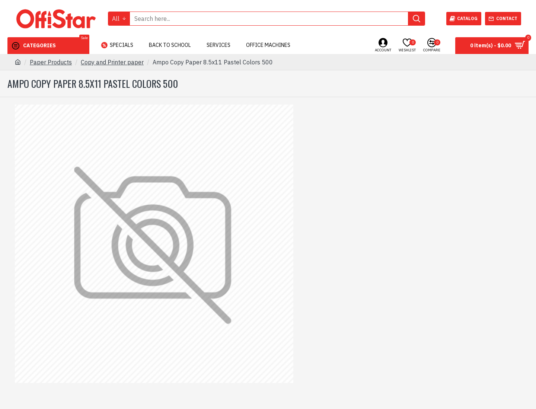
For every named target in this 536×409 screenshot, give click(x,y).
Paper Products (51, 62)
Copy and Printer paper (112, 62)
